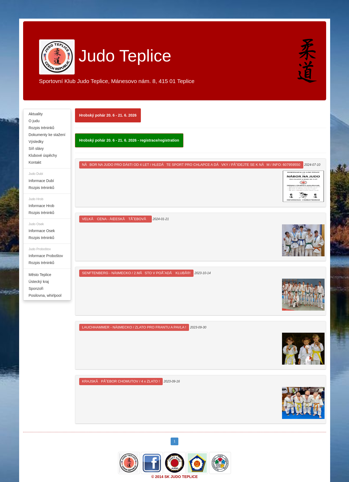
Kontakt (35, 162)
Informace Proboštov (46, 256)
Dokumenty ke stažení (47, 135)
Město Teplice (40, 275)
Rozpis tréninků (41, 128)
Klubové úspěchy (43, 155)
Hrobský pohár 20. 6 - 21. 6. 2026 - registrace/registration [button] (129, 140)
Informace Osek (42, 231)
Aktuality (36, 114)
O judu (34, 121)
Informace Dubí (41, 181)
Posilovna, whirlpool (45, 295)
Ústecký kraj (39, 281)
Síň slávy (36, 148)
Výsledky (36, 141)
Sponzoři (36, 288)
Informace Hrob (41, 206)
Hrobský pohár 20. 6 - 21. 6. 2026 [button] (108, 115)
